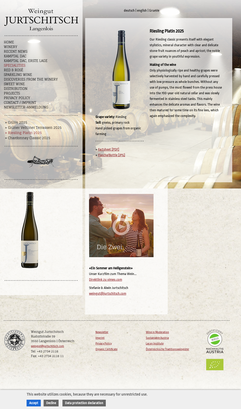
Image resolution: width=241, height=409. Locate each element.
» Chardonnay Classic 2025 (27, 138)
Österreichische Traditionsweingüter (167, 349)
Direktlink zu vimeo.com (105, 279)
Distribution (15, 89)
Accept (33, 403)
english (142, 10)
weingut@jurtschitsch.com (107, 293)
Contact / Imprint (20, 103)
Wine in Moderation (157, 332)
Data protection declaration (84, 403)
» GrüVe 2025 (16, 122)
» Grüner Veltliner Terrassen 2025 (33, 128)
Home (9, 42)
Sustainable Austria (157, 338)
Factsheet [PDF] (108, 149)
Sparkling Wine (18, 75)
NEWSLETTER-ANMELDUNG (26, 107)
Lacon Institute (155, 343)
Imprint (100, 338)
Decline (51, 403)
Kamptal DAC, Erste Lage (25, 61)
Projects (12, 93)
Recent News (15, 51)
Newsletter (101, 332)
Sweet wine (14, 84)
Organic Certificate (106, 349)
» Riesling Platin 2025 (23, 133)
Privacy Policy (17, 98)
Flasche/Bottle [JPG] (111, 155)
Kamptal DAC (15, 56)
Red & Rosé (13, 70)
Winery (10, 47)
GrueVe (154, 10)
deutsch (129, 10)
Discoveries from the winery (31, 79)
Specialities (14, 65)
